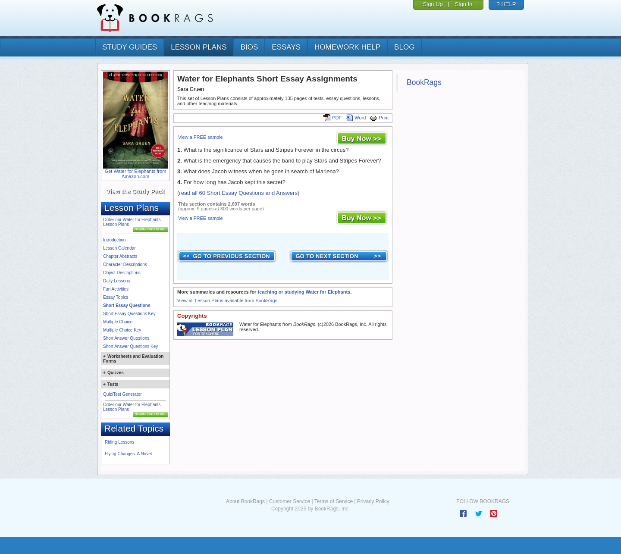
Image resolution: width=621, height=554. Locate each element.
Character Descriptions (125, 264)
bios (249, 47)
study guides (129, 47)
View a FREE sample (200, 137)
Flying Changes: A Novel (128, 453)
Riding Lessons (119, 442)
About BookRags (245, 501)
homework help (347, 47)
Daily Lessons (116, 281)
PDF (332, 117)
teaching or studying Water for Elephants (303, 291)
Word (356, 117)
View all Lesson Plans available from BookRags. (228, 300)
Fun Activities (116, 289)
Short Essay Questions (126, 305)
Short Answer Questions (126, 338)
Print (379, 117)
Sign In (463, 4)
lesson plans (198, 47)
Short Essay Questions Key (129, 313)
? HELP (506, 4)
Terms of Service (333, 501)
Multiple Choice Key (122, 330)
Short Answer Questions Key (130, 346)
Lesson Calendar (119, 248)
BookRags (424, 82)
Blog (404, 47)
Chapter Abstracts (120, 256)
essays (286, 47)
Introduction (114, 240)
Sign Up (433, 4)
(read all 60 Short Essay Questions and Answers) (238, 193)
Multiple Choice (117, 321)
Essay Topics (115, 297)
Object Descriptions (122, 272)
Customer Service (289, 501)
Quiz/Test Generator (122, 394)
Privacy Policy (373, 501)
